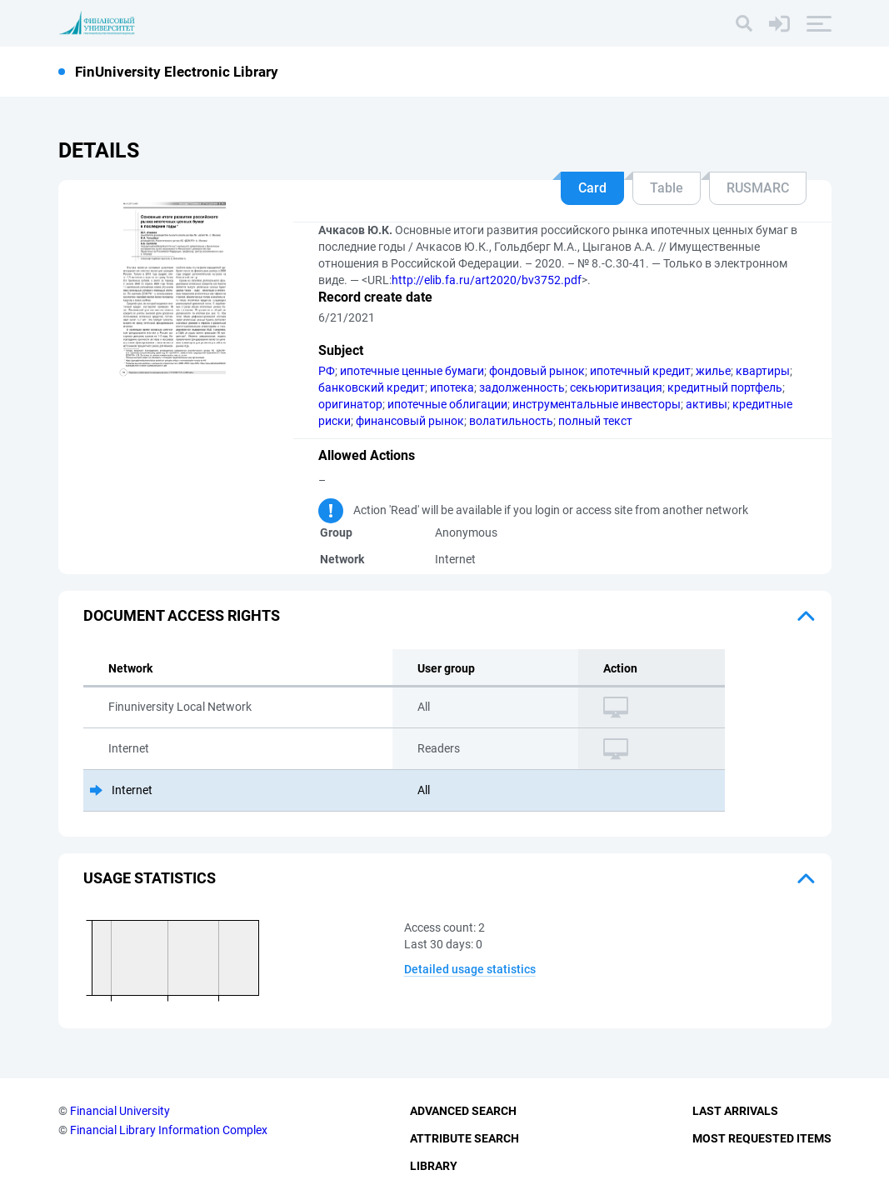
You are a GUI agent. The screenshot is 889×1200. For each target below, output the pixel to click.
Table (666, 188)
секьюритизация (616, 387)
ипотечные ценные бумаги (412, 371)
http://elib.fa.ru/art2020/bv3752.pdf (487, 280)
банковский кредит (371, 387)
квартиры (763, 371)
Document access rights (181, 615)
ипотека (452, 387)
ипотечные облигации (447, 404)
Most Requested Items (762, 1138)
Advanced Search (463, 1111)
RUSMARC (758, 188)
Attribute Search (464, 1138)
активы (706, 404)
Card (592, 188)
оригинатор (350, 404)
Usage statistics (149, 878)
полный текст (595, 421)
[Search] (744, 23)
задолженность (522, 387)
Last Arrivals (735, 1111)
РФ (326, 371)
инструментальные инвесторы (596, 404)
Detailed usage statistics (470, 969)
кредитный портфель (724, 387)
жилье (713, 371)
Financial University (120, 1111)
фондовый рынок (537, 371)
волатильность (511, 421)
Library (433, 1165)
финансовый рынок (410, 421)
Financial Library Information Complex (168, 1130)
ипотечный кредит (640, 371)
